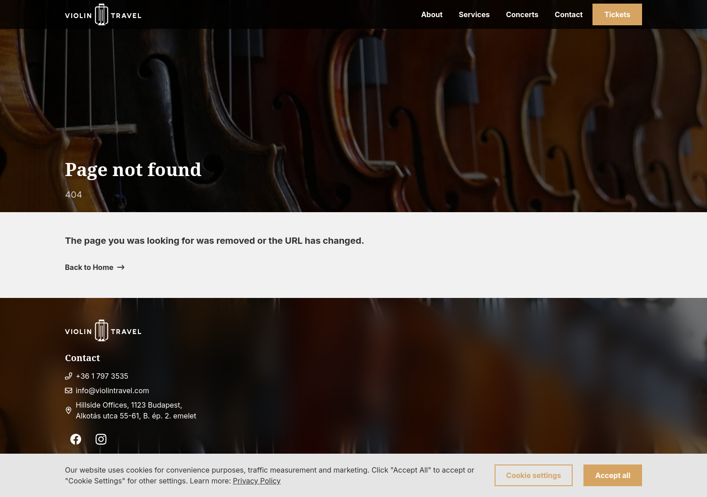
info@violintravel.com (112, 390)
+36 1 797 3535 (102, 376)
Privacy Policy (257, 480)
